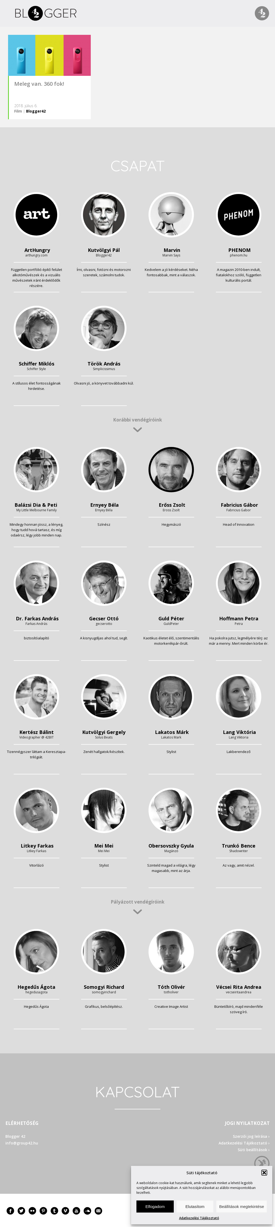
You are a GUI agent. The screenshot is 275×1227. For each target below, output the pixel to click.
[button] (264, 1172)
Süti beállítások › (254, 1149)
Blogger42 (36, 111)
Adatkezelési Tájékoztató (199, 1218)
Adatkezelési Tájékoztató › (244, 1143)
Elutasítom (194, 1206)
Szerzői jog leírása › (251, 1136)
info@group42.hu (21, 1143)
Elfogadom (155, 1206)
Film (18, 111)
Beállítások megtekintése (241, 1206)
